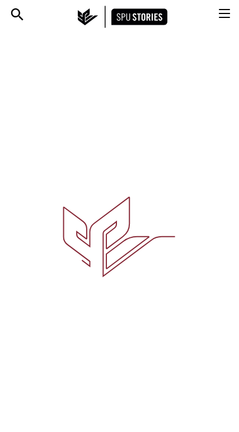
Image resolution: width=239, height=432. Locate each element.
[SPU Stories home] (122, 17)
